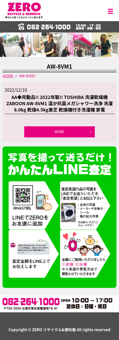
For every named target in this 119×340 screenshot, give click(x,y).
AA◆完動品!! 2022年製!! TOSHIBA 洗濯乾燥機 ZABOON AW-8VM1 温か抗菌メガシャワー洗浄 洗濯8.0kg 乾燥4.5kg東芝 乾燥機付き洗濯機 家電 (59, 103)
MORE (60, 131)
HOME (8, 75)
